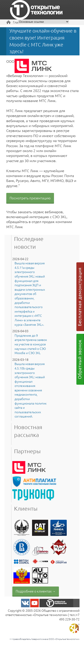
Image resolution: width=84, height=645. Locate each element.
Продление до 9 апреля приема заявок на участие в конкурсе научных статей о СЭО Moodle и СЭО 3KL (31, 344)
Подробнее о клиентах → (36, 591)
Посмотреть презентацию (30, 198)
